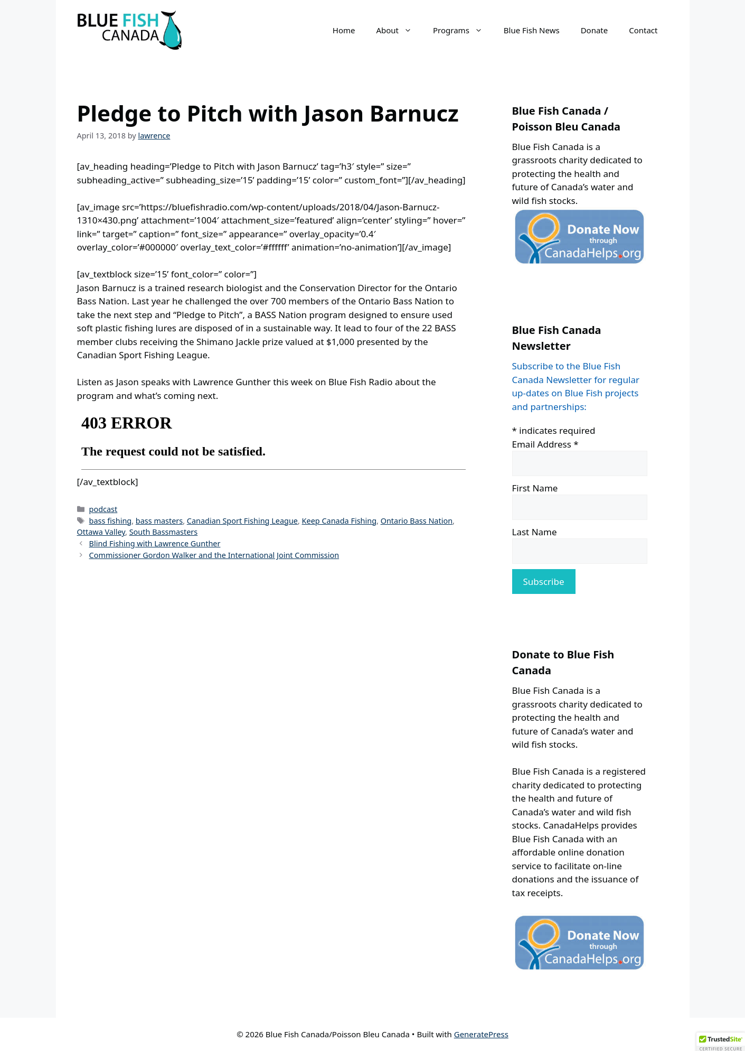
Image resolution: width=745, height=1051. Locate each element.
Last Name (534, 532)
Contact (643, 30)
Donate (594, 30)
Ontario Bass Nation (416, 521)
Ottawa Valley (101, 532)
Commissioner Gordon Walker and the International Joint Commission (214, 555)
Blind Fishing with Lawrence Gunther (155, 543)
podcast (103, 509)
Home (344, 30)
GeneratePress (481, 1034)
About (399, 30)
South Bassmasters (163, 532)
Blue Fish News (532, 30)
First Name (535, 488)
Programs (463, 30)
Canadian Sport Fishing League (242, 521)
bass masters (159, 521)
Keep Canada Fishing (339, 521)
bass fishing (110, 521)
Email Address (545, 444)
